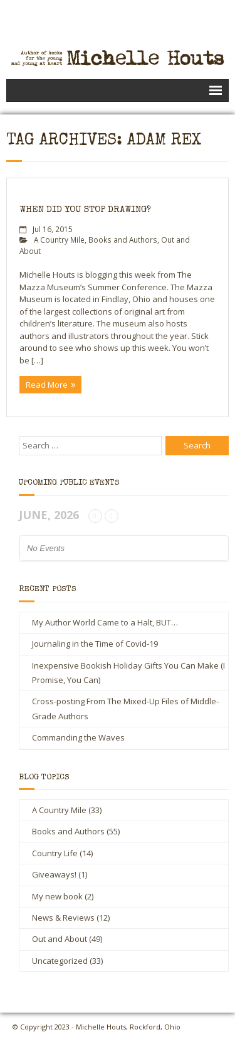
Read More (47, 384)
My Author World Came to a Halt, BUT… (105, 622)
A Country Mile (59, 240)
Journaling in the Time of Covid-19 (95, 643)
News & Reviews (63, 917)
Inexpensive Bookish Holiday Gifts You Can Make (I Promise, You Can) (128, 672)
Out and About (59, 938)
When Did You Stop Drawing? (85, 210)
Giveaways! (54, 874)
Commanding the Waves (78, 737)
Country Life (55, 853)
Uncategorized (60, 960)
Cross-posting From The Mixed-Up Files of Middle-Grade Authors (125, 708)
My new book (57, 896)
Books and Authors (122, 240)
